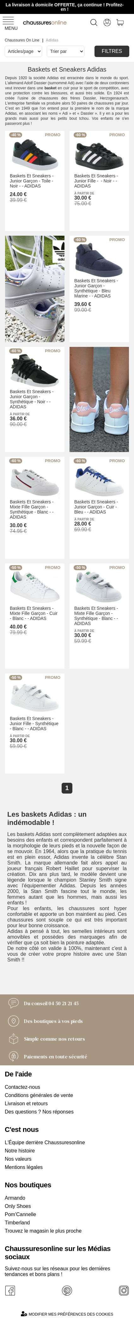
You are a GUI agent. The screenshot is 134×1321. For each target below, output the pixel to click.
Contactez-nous (22, 1087)
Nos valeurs (18, 1159)
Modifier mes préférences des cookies (67, 1314)
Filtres (112, 51)
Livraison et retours (26, 1103)
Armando (15, 1198)
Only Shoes (18, 1206)
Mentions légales (24, 1167)
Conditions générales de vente (39, 1095)
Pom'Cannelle (20, 1214)
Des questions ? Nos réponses (39, 1111)
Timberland (17, 1222)
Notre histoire (20, 1150)
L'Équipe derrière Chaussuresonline (45, 1142)
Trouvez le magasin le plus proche (43, 1231)
